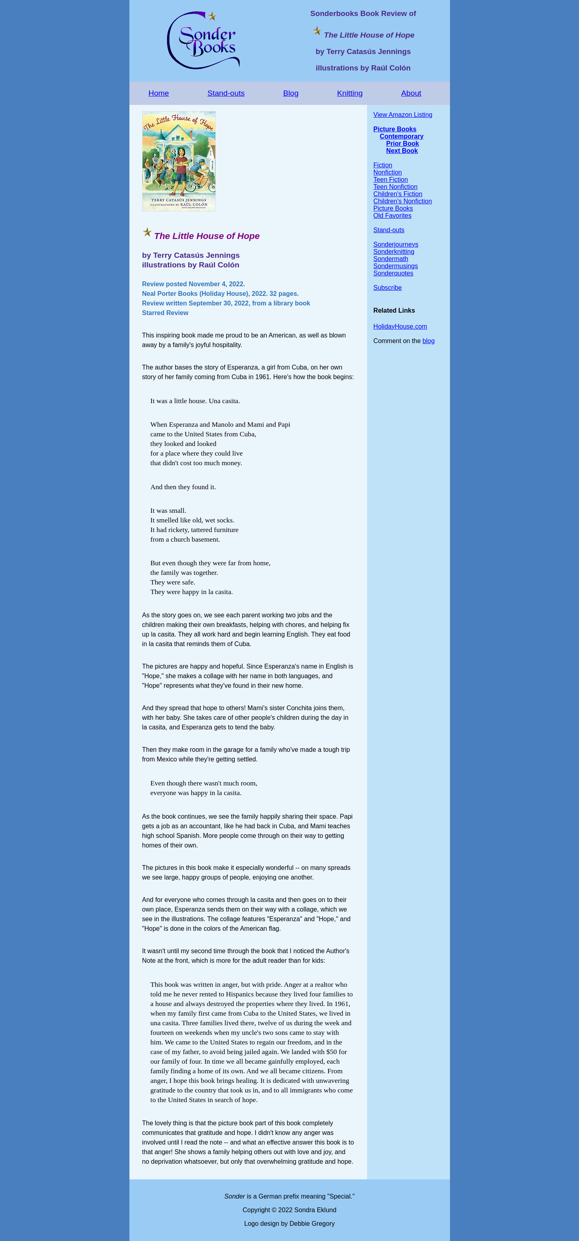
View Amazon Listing (402, 114)
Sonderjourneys (395, 244)
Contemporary (402, 136)
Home (159, 93)
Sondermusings (395, 266)
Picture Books (395, 129)
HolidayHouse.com (400, 326)
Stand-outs (226, 93)
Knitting (350, 93)
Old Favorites (392, 215)
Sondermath (390, 258)
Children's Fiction (397, 194)
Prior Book (402, 143)
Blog (291, 93)
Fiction (382, 165)
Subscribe (387, 287)
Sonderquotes (393, 273)
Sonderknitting (393, 251)
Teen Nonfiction (395, 186)
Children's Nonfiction (402, 201)
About (411, 93)
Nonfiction (387, 172)
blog (429, 340)
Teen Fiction (390, 179)
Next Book (402, 150)
